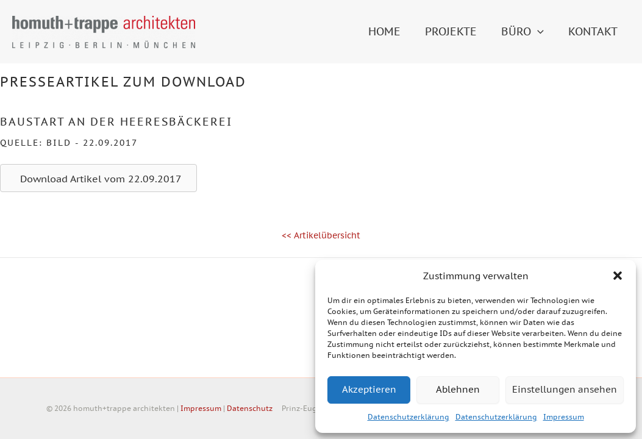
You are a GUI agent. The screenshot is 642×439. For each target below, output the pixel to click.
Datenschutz (250, 408)
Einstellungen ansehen (564, 389)
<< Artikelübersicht (321, 235)
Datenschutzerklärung (408, 416)
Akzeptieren (369, 389)
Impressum (563, 416)
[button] (618, 275)
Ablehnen (458, 389)
